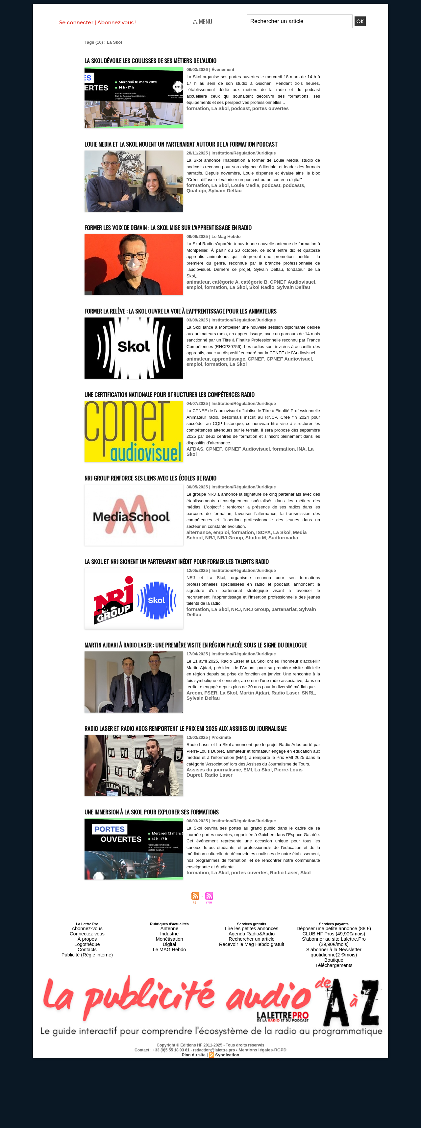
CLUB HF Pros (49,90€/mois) (333, 1017)
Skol (291, 957)
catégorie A (220, 306)
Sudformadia (256, 585)
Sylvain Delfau (201, 208)
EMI (240, 861)
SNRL (294, 772)
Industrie (169, 1017)
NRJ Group (208, 585)
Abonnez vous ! (116, 22)
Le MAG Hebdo (169, 1029)
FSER (208, 772)
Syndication (226, 1125)
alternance (197, 580)
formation (196, 108)
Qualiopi (301, 203)
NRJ (190, 585)
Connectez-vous (87, 1017)
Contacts (87, 1029)
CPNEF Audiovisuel (280, 306)
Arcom (193, 772)
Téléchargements (334, 1037)
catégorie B (246, 306)
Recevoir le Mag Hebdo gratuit (251, 1025)
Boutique (334, 1033)
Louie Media (238, 203)
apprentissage (223, 401)
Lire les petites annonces (252, 1013)
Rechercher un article (252, 1021)
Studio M (231, 585)
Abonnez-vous (87, 1013)
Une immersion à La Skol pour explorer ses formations (181, 896)
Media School (295, 580)
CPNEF (247, 401)
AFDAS (193, 497)
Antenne (169, 1013)
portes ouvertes (261, 108)
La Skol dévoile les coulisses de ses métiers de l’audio (179, 59)
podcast (234, 108)
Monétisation (169, 1021)
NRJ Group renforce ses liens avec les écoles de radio (179, 525)
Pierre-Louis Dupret (284, 861)
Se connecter (76, 22)
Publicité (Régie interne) (87, 1033)
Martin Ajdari (247, 772)
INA (287, 497)
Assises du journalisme (210, 861)
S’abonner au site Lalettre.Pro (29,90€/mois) (333, 1021)
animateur (196, 306)
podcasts (281, 203)
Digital (169, 1025)
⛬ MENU (202, 21)
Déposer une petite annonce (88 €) (334, 1013)
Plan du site (195, 1125)
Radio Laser (274, 772)
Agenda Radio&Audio (251, 1017)
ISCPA (255, 580)
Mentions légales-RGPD (262, 1120)
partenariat (273, 670)
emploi (309, 306)
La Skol (216, 108)
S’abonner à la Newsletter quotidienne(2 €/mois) (334, 1027)
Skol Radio (237, 311)
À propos (87, 1021)
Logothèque (87, 1025)
